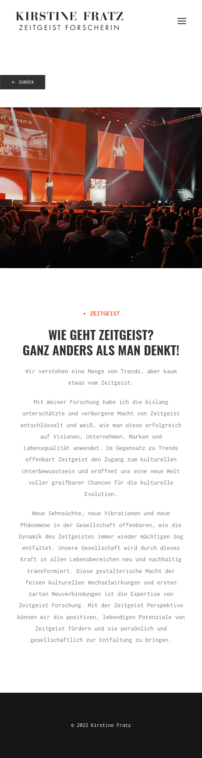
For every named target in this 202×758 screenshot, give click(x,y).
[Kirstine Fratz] (69, 21)
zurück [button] (22, 82)
